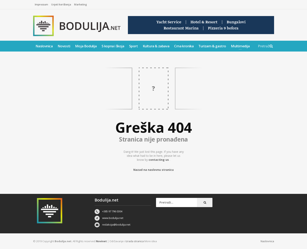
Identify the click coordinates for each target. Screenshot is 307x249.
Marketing (80, 4)
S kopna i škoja (113, 46)
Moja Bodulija (86, 46)
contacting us (159, 160)
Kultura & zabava (156, 46)
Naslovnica (44, 46)
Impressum (41, 4)
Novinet (101, 241)
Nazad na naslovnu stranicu (153, 170)
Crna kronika (184, 46)
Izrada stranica (134, 241)
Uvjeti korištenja (61, 4)
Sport (133, 46)
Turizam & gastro (212, 46)
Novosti (64, 46)
